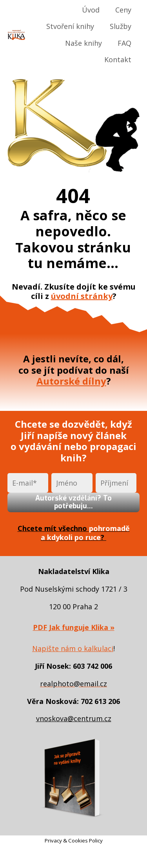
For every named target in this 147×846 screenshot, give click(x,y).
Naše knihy (83, 43)
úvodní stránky (82, 296)
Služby (120, 26)
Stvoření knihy (70, 26)
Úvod (91, 9)
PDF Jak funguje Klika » (73, 627)
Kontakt (117, 59)
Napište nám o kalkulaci (72, 648)
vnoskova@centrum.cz (73, 718)
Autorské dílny (71, 380)
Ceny (123, 9)
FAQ (124, 43)
